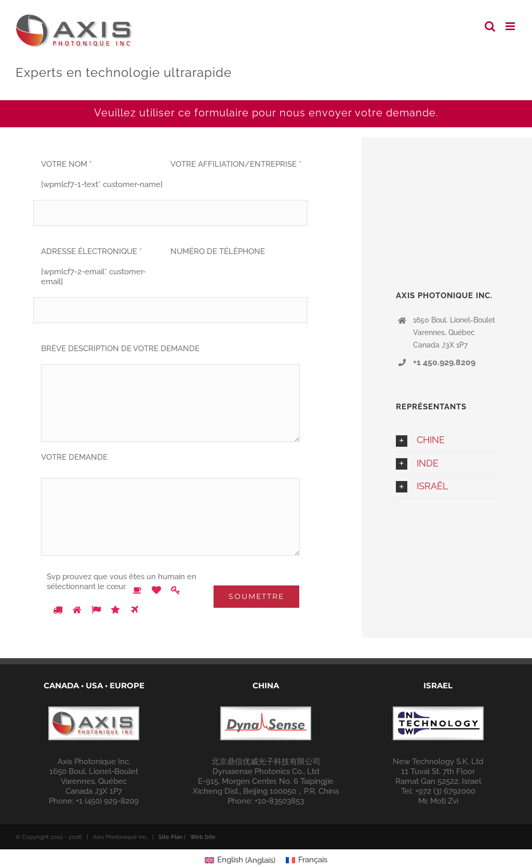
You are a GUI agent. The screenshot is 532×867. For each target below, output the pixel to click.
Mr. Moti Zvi (438, 801)
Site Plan (170, 837)
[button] (447, 440)
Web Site (203, 837)
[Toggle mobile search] (490, 26)
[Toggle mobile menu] (511, 26)
